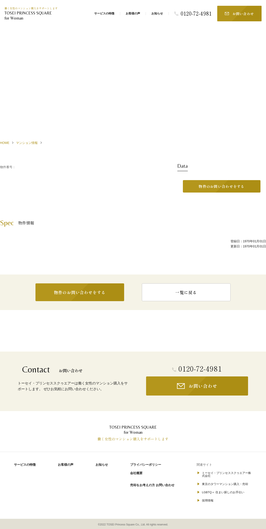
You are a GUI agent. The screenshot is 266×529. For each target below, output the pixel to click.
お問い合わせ (243, 13)
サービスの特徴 (104, 13)
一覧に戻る (186, 292)
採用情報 (207, 500)
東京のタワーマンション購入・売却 (225, 484)
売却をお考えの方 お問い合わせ (152, 485)
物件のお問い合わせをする (221, 186)
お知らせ (157, 13)
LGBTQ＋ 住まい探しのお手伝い (223, 492)
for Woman (33, 15)
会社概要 (136, 473)
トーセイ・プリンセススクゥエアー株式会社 (226, 474)
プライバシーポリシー (145, 464)
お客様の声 (133, 13)
